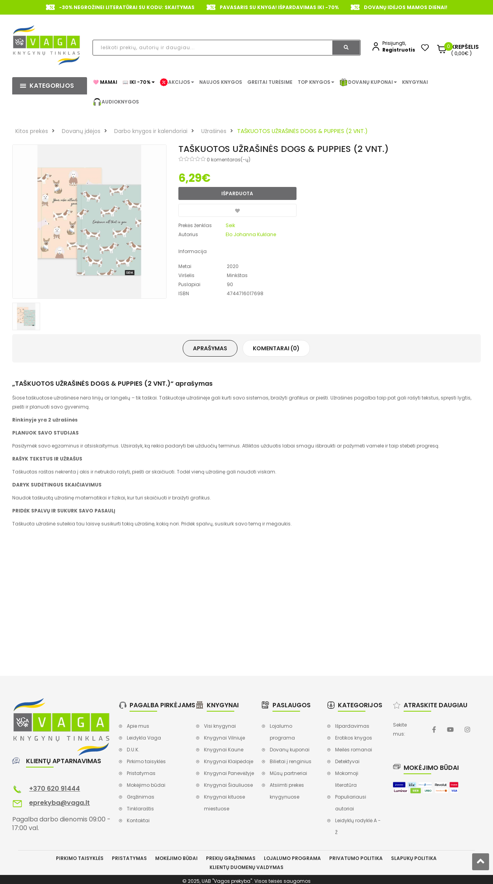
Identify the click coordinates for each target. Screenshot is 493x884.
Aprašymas (210, 348)
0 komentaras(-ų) (228, 159)
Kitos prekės (31, 131)
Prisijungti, (394, 43)
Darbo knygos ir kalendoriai (150, 131)
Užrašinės (213, 131)
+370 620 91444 (54, 788)
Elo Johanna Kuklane (251, 234)
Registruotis (398, 49)
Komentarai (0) (276, 348)
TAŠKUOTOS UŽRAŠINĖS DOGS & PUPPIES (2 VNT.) (302, 131)
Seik (230, 225)
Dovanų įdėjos (81, 131)
